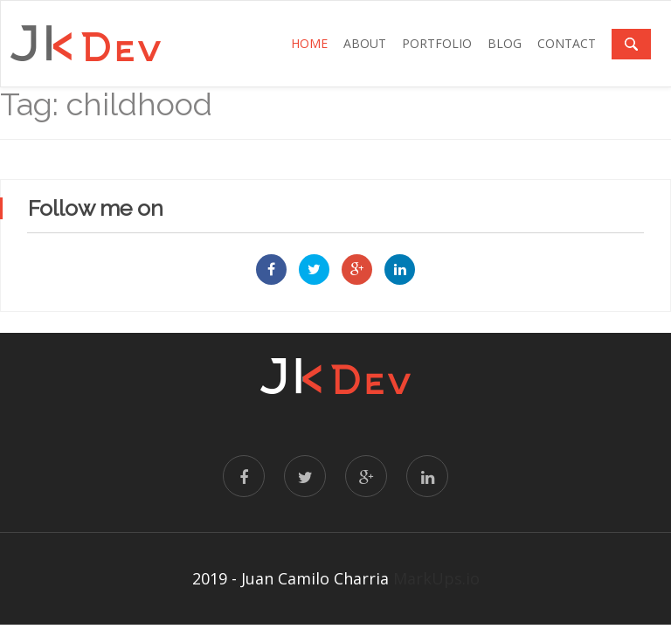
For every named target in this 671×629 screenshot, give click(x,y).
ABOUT (364, 43)
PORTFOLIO (437, 43)
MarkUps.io (436, 578)
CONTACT (566, 43)
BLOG (505, 43)
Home (309, 43)
